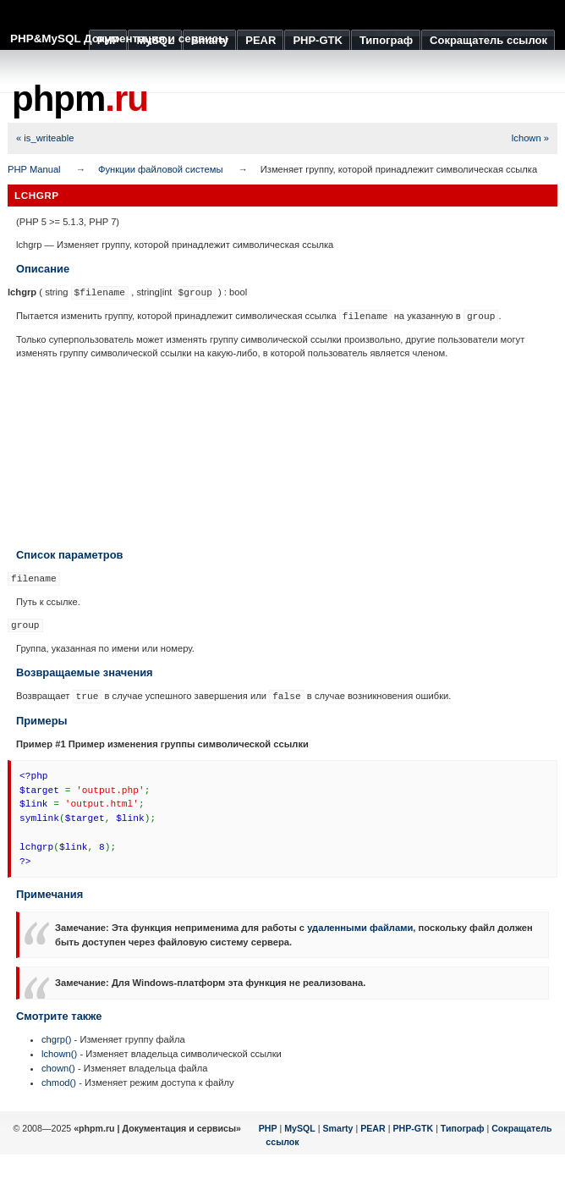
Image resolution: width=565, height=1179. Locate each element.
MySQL (299, 1128)
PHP (268, 1128)
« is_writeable (45, 138)
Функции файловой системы (160, 169)
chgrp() (56, 1039)
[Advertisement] (282, 453)
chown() (58, 1068)
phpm (80, 98)
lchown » (530, 138)
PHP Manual (34, 169)
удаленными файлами (360, 928)
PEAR (373, 1128)
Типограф (463, 1128)
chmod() (58, 1082)
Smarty (337, 1128)
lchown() (59, 1054)
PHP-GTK (412, 1128)
